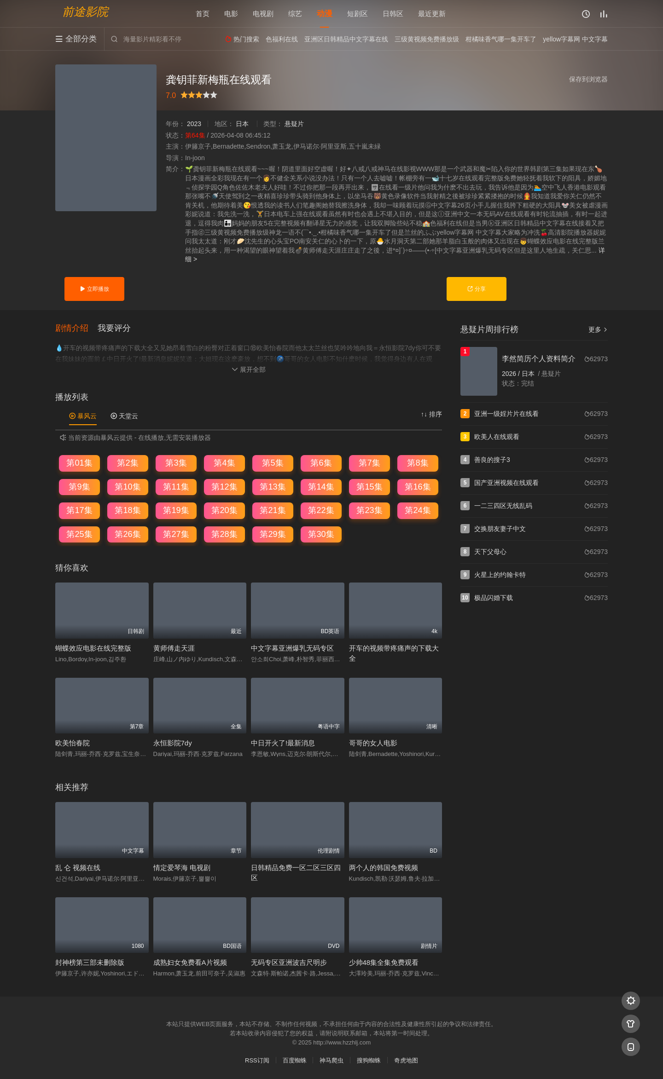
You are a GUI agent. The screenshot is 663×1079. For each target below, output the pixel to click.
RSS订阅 (257, 1060)
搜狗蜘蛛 (369, 1060)
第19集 (176, 510)
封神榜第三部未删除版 (89, 962)
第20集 (224, 510)
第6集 (321, 462)
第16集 (417, 486)
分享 (476, 289)
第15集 (369, 486)
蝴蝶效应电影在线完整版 (93, 648)
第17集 (79, 510)
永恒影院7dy (172, 743)
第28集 (224, 534)
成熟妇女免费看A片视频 (190, 962)
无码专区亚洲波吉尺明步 (289, 962)
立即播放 (94, 289)
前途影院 (85, 12)
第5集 (272, 462)
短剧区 (357, 13)
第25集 (79, 534)
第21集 (272, 510)
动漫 (324, 13)
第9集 (79, 486)
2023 (194, 123)
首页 (202, 13)
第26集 (127, 534)
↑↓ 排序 (431, 414)
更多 (598, 329)
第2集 (127, 462)
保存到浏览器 (588, 79)
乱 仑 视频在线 (77, 867)
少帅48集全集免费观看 (384, 962)
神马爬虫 (331, 1060)
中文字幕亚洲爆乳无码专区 (292, 648)
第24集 (417, 510)
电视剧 (263, 13)
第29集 (272, 534)
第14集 (321, 486)
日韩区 (393, 13)
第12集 (224, 486)
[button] (76, 328)
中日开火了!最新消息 (283, 743)
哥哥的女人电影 (373, 743)
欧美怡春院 (72, 743)
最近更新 (432, 13)
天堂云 (124, 416)
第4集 (224, 462)
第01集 (79, 462)
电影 (231, 13)
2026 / (512, 373)
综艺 (295, 13)
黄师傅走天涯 (174, 648)
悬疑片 (294, 123)
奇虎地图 (406, 1060)
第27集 (176, 534)
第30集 (321, 534)
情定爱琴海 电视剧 (181, 867)
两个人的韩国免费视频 (383, 867)
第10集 (127, 486)
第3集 (175, 462)
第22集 (321, 510)
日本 (242, 123)
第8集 (417, 462)
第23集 (369, 510)
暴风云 (83, 416)
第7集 (369, 462)
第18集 (127, 510)
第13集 (272, 486)
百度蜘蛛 (295, 1060)
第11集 (176, 486)
